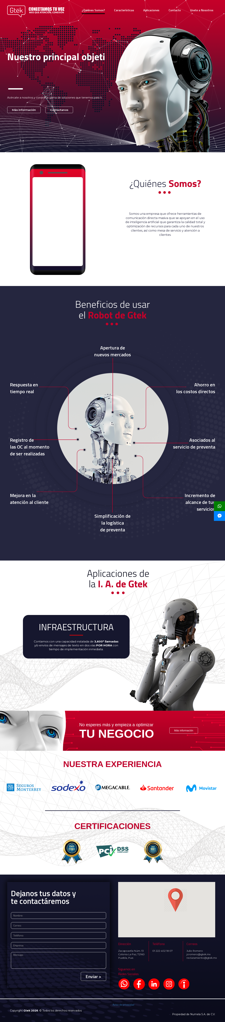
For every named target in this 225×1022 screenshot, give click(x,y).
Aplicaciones (151, 10)
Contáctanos (59, 110)
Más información (24, 110)
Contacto (175, 10)
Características (124, 10)
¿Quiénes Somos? (93, 10)
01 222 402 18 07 (162, 950)
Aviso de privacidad (123, 1005)
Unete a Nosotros (201, 10)
